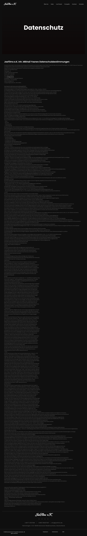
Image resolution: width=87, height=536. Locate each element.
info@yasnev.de (10, 76)
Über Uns (46, 4)
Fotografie (67, 4)
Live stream (59, 4)
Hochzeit (74, 4)
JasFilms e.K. (10, 4)
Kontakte (81, 4)
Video (52, 4)
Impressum (45, 531)
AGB (63, 531)
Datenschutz (55, 531)
